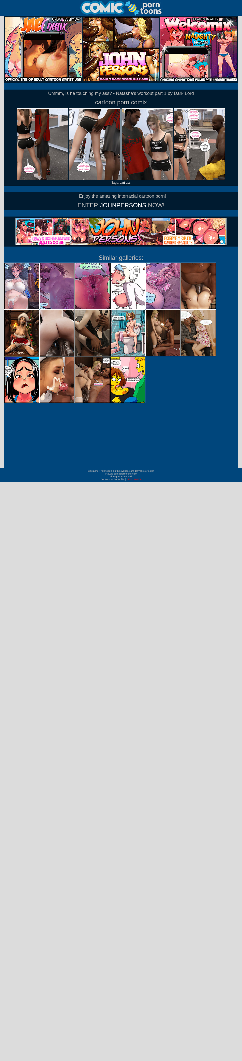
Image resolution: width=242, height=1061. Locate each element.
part (122, 182)
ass (128, 182)
